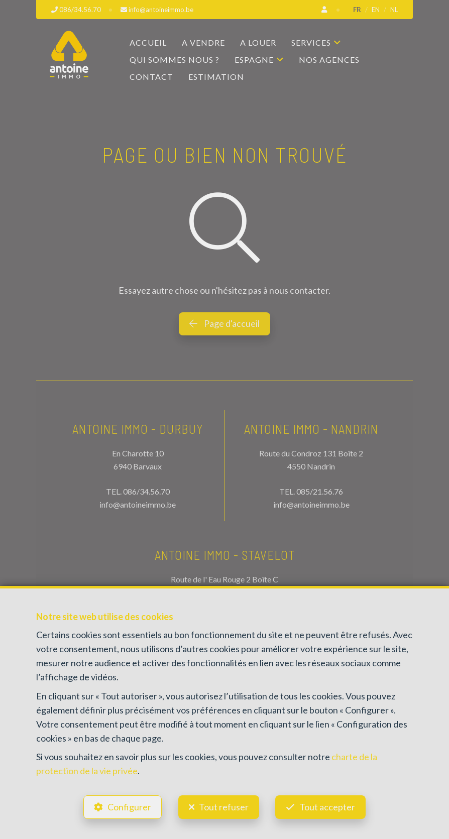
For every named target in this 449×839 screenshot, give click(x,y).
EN (376, 10)
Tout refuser (224, 806)
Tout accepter (328, 806)
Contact (151, 76)
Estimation (216, 76)
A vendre (203, 42)
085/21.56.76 (319, 491)
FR (357, 10)
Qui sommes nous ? (174, 59)
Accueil (148, 42)
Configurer (129, 806)
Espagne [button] (254, 59)
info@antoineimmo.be (137, 504)
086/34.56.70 (146, 491)
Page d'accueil (224, 323)
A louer (258, 42)
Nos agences (329, 59)
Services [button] (311, 42)
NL (394, 10)
